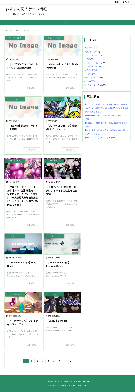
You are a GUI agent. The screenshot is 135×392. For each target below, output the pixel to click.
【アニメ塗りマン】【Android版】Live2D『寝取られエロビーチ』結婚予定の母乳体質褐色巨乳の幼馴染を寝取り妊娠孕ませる (106, 108)
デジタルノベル (90, 77)
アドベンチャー (90, 55)
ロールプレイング (91, 85)
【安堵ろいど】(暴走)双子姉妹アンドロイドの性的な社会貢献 (61, 190)
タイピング (90, 70)
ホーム (10, 30)
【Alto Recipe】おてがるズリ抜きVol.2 (100, 138)
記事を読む (31, 88)
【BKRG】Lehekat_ (57, 321)
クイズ (89, 59)
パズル (89, 81)
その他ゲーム (92, 48)
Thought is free (81, 385)
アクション (88, 52)
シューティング (93, 66)
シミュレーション (91, 63)
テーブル (90, 74)
